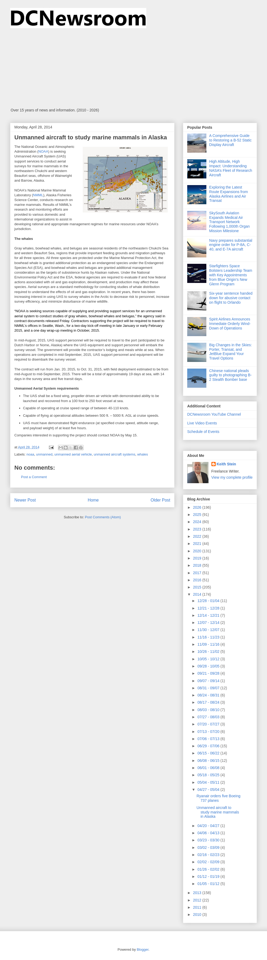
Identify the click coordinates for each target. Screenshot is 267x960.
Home (93, 500)
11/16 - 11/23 (208, 637)
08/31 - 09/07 (208, 688)
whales (142, 454)
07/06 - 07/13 (208, 739)
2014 (197, 594)
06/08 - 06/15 (208, 760)
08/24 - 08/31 (208, 695)
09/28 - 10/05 (208, 666)
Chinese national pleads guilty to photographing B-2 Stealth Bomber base (230, 375)
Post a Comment (34, 477)
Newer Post (25, 500)
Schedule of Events (203, 431)
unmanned (44, 454)
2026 (197, 507)
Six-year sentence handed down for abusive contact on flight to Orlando (231, 297)
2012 (197, 900)
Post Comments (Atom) (103, 517)
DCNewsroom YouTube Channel (214, 414)
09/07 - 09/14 (208, 681)
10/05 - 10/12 (208, 659)
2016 (197, 580)
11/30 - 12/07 (208, 630)
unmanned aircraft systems (114, 454)
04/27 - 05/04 (208, 789)
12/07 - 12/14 (208, 622)
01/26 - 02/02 (208, 869)
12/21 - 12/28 (208, 608)
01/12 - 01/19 (208, 876)
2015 (197, 587)
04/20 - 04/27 (208, 826)
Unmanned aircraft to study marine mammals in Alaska (218, 812)
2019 (197, 558)
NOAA (43, 151)
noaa (30, 454)
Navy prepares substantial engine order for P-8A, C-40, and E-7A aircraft (230, 245)
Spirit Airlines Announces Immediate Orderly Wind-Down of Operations (230, 323)
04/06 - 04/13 (208, 833)
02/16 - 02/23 (208, 855)
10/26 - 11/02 (208, 651)
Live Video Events (202, 423)
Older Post (160, 500)
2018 (197, 565)
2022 (197, 536)
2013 (197, 893)
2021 (197, 543)
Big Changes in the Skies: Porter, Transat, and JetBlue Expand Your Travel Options (230, 351)
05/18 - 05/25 (208, 775)
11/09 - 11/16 (208, 644)
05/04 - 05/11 (208, 782)
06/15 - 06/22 (208, 753)
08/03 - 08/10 (208, 710)
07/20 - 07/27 (208, 724)
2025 (197, 514)
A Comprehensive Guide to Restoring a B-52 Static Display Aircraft (230, 140)
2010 (197, 914)
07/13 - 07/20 (208, 731)
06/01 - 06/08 (208, 768)
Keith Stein (226, 464)
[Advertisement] (133, 68)
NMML (38, 195)
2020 (197, 551)
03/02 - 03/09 (208, 847)
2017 (197, 573)
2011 (197, 907)
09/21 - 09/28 (208, 673)
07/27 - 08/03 (208, 717)
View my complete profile (232, 477)
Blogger (142, 949)
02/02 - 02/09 (208, 862)
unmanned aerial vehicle (73, 454)
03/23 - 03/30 (208, 840)
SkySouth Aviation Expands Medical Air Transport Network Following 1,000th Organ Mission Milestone (229, 222)
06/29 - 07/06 (208, 746)
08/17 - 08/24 (208, 702)
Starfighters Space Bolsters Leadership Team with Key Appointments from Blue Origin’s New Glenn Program (230, 275)
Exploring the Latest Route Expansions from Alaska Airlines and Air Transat (228, 194)
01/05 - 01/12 (208, 884)
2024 (197, 522)
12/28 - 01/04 (208, 601)
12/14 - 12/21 (208, 615)
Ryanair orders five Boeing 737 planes (218, 798)
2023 (197, 529)
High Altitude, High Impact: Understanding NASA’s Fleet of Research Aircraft (230, 168)
